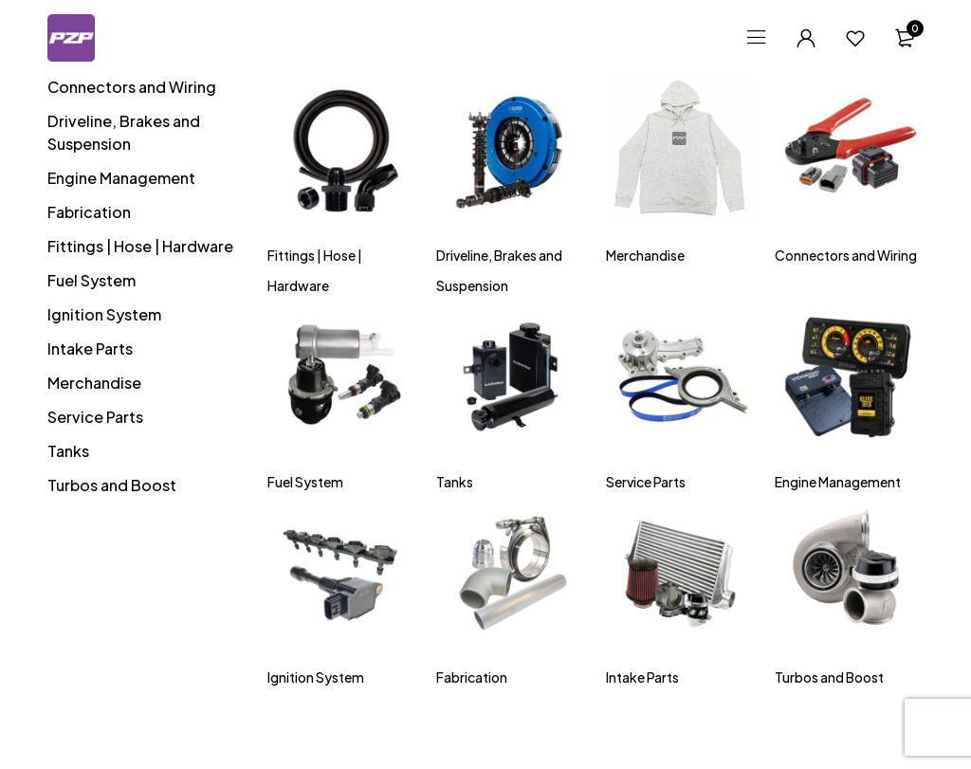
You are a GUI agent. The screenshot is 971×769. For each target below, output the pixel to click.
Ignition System (104, 314)
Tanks (68, 451)
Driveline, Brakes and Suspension (123, 132)
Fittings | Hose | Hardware (140, 246)
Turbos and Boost (111, 485)
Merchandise (94, 383)
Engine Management (121, 178)
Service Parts (95, 417)
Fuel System (91, 280)
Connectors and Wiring (131, 87)
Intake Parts (90, 348)
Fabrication (89, 212)
